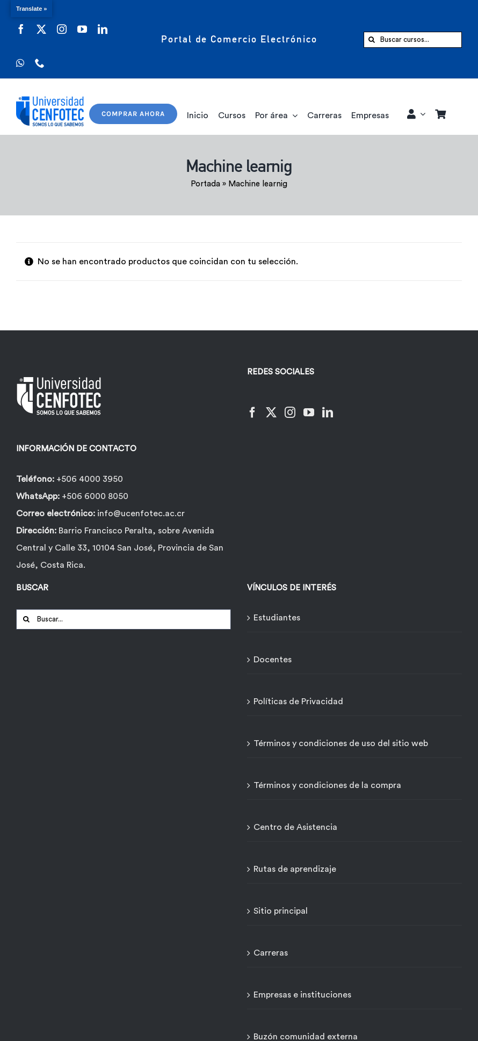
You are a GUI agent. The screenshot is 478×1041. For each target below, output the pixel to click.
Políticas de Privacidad (298, 701)
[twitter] (41, 22)
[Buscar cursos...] (413, 40)
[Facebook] (252, 406)
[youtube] (82, 22)
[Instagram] (290, 406)
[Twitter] (271, 406)
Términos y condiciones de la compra (327, 785)
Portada (205, 184)
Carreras (271, 953)
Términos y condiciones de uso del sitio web (341, 743)
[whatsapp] (20, 56)
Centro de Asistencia (295, 827)
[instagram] (62, 22)
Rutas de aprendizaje (295, 869)
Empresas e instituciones (302, 995)
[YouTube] (308, 406)
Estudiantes (277, 617)
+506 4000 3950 (89, 479)
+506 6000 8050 (94, 496)
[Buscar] (372, 40)
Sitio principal (281, 911)
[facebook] (21, 22)
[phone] (40, 56)
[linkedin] (102, 22)
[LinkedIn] (327, 406)
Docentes (273, 659)
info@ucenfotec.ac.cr (141, 513)
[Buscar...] (123, 619)
